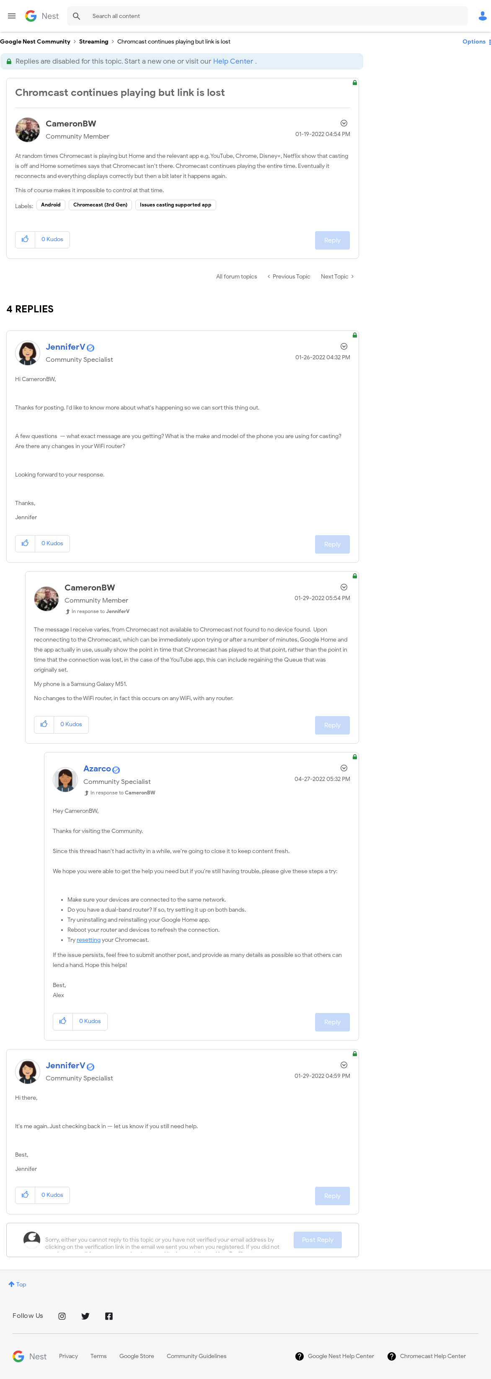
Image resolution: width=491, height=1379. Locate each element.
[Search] (267, 16)
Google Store (136, 1356)
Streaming (94, 41)
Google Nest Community (42, 15)
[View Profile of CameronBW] (71, 124)
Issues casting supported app (176, 204)
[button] (25, 240)
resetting (89, 939)
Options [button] (474, 41)
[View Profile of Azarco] (97, 768)
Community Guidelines (197, 1356)
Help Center (233, 61)
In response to (100, 611)
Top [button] (21, 1284)
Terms (98, 1356)
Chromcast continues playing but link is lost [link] (173, 41)
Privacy (68, 1356)
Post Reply (317, 1240)
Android (51, 204)
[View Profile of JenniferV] (65, 347)
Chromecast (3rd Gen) (100, 204)
